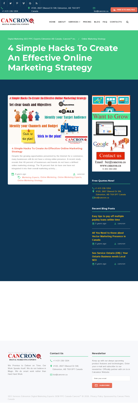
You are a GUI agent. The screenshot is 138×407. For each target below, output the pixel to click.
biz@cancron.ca (101, 11)
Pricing (87, 22)
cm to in (126, 369)
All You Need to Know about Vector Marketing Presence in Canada (109, 236)
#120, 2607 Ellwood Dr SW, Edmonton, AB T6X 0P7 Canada (55, 10)
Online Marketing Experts (69, 177)
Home (52, 22)
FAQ (105, 22)
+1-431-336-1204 (10, 11)
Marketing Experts (30, 177)
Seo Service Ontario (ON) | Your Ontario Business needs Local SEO (110, 256)
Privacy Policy (96, 396)
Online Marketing (48, 177)
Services (73, 22)
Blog (97, 22)
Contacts (116, 22)
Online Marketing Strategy (30, 180)
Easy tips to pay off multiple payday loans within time (108, 218)
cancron (81, 174)
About (62, 22)
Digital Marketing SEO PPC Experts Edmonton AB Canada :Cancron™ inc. (42, 38)
